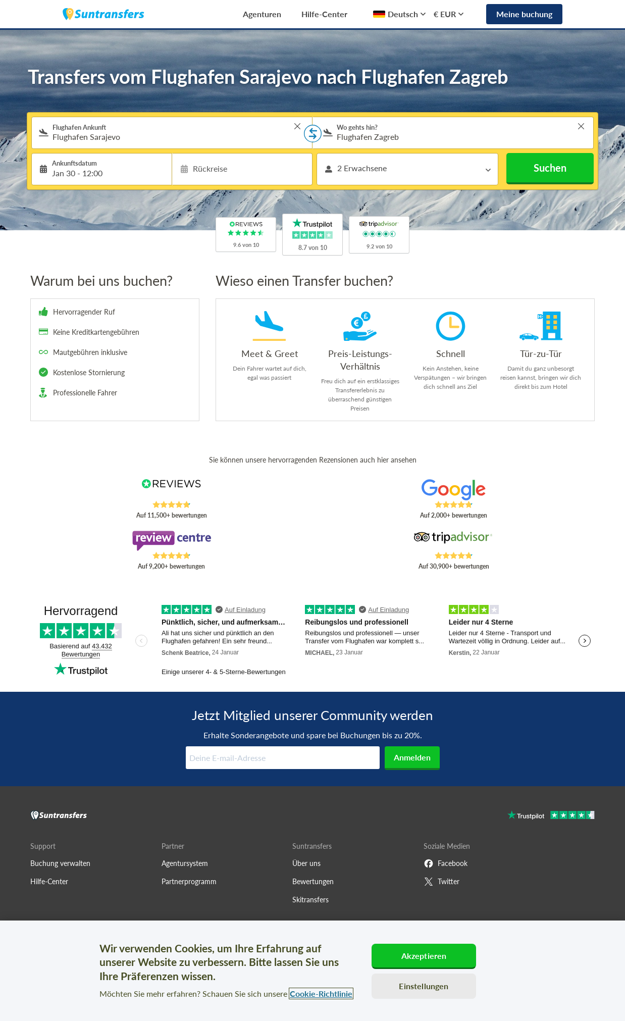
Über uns (306, 863)
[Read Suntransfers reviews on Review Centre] (171, 540)
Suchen (550, 168)
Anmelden (412, 757)
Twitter (441, 882)
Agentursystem (185, 863)
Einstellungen (423, 986)
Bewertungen (313, 881)
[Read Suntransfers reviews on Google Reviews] (453, 489)
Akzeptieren (424, 955)
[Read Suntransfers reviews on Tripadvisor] (453, 540)
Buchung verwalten (60, 863)
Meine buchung (524, 14)
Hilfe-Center (324, 14)
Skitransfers (310, 899)
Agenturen (262, 14)
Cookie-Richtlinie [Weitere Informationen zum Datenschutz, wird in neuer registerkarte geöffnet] (321, 993)
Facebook (445, 863)
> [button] (297, 126)
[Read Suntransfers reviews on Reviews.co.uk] (171, 489)
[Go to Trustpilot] (551, 816)
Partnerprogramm (189, 881)
